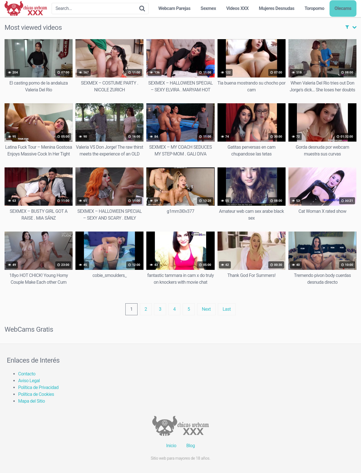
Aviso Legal (29, 380)
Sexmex (208, 8)
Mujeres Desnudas (276, 8)
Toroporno (314, 8)
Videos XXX (237, 8)
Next (206, 309)
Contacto (26, 374)
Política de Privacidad (38, 387)
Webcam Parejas (174, 8)
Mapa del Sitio (31, 401)
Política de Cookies (36, 394)
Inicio (171, 445)
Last (227, 309)
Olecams (343, 8)
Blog (190, 445)
